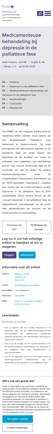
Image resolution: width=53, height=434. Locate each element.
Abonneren (27, 254)
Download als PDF (14, 227)
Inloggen (9, 254)
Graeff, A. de (38, 62)
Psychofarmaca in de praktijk (27, 285)
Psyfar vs (8, 7)
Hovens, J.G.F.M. (17, 62)
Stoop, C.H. (10, 66)
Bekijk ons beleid (26, 412)
